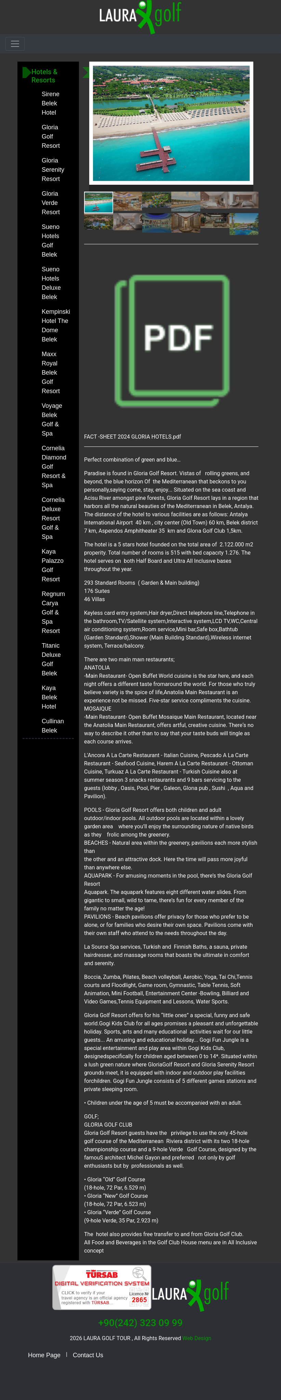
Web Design (196, 1338)
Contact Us (88, 1355)
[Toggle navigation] (15, 44)
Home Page (44, 1355)
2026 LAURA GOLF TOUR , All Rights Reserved (125, 1338)
